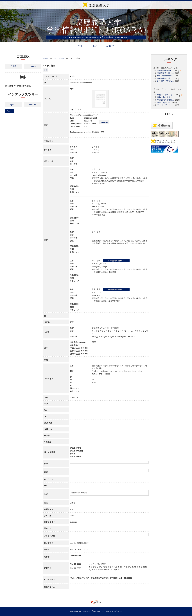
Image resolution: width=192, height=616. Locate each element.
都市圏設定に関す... (165, 73)
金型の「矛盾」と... (165, 95)
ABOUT (110, 46)
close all (32, 104)
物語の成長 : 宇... (164, 102)
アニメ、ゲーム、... (165, 105)
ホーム (46, 58)
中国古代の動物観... (165, 100)
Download (104, 122)
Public (9, 111)
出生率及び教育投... (165, 81)
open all (13, 104)
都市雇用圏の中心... (165, 70)
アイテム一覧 (59, 58)
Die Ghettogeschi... (165, 76)
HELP (94, 46)
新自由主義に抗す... (165, 78)
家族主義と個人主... (165, 97)
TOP (80, 46)
